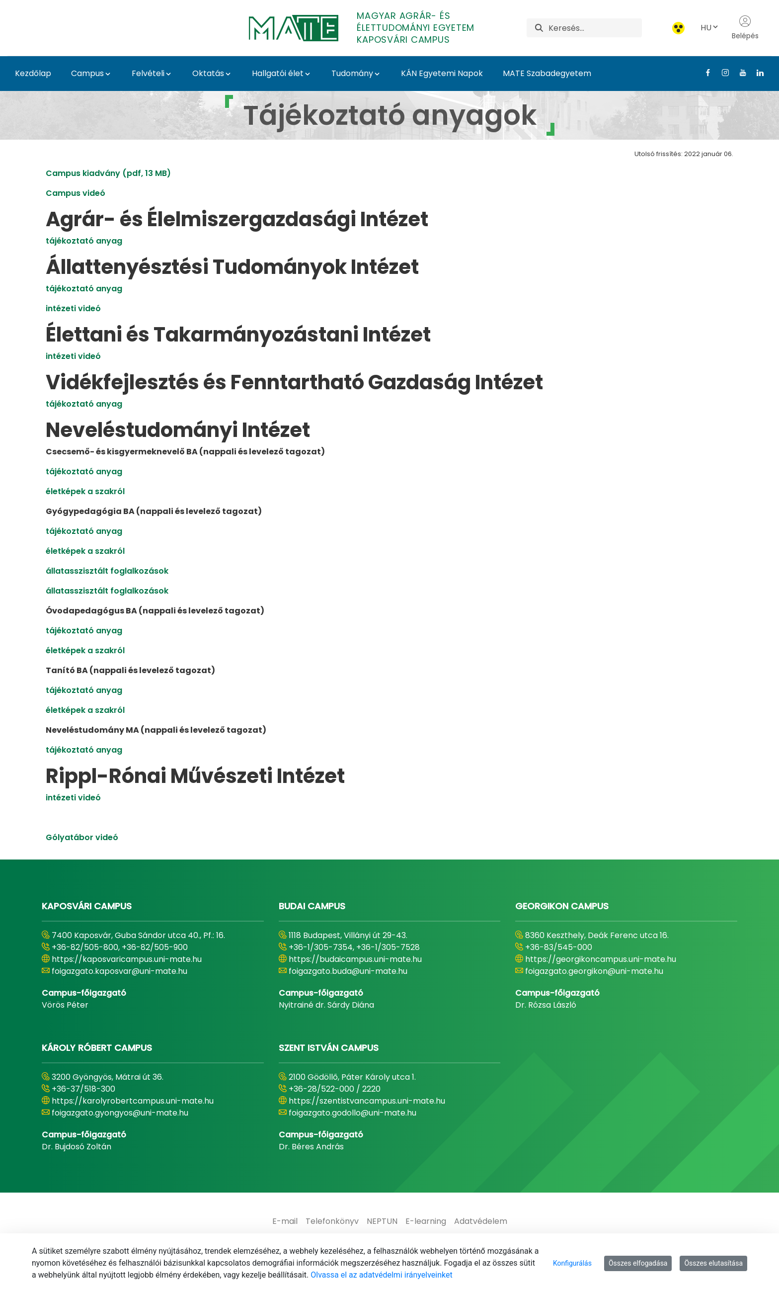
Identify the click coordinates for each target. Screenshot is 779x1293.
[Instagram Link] (721, 73)
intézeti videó (73, 308)
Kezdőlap (33, 73)
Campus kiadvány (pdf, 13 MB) (108, 173)
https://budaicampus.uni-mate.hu (355, 959)
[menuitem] (285, 1221)
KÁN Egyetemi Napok (442, 73)
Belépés (745, 28)
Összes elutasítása (713, 1263)
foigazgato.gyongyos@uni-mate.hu (120, 1113)
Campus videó (75, 193)
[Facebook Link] (704, 73)
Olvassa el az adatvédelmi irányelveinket (381, 1275)
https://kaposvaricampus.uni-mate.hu (127, 959)
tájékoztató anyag (84, 241)
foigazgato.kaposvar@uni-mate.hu (119, 971)
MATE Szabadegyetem (547, 73)
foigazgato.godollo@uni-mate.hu (352, 1113)
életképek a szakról (85, 491)
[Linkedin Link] (756, 73)
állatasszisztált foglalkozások (107, 571)
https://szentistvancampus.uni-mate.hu (367, 1101)
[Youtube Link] (739, 73)
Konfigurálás (572, 1263)
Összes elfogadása (638, 1263)
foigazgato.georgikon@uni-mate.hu (594, 971)
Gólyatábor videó (82, 837)
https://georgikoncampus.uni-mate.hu (600, 959)
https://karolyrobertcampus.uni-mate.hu (133, 1101)
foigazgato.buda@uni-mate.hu (348, 971)
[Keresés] (594, 27)
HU (710, 27)
